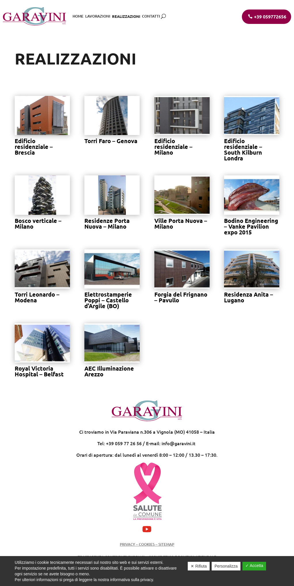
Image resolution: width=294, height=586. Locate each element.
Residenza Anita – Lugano (248, 297)
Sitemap (166, 544)
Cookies (146, 544)
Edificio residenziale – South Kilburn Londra (243, 149)
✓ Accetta (254, 565)
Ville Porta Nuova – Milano (180, 223)
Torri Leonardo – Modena (37, 297)
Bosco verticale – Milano (38, 223)
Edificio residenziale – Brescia (34, 146)
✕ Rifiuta (199, 566)
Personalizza (226, 566)
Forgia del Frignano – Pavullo (180, 297)
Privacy (127, 544)
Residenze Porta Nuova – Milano (107, 223)
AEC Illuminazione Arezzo (109, 371)
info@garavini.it (179, 443)
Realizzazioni (126, 16)
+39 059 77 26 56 (124, 443)
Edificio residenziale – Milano (173, 146)
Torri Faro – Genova (110, 141)
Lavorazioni (97, 16)
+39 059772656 (270, 17)
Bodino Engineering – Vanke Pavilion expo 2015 (251, 226)
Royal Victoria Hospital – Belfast (39, 371)
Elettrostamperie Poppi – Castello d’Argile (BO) (108, 300)
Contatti (151, 16)
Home (78, 16)
